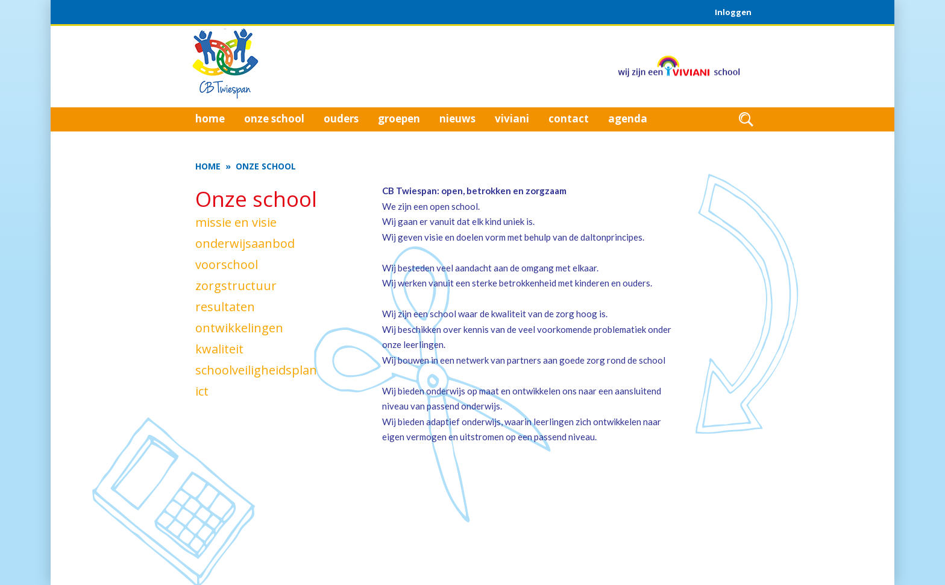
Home (208, 166)
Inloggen (733, 12)
